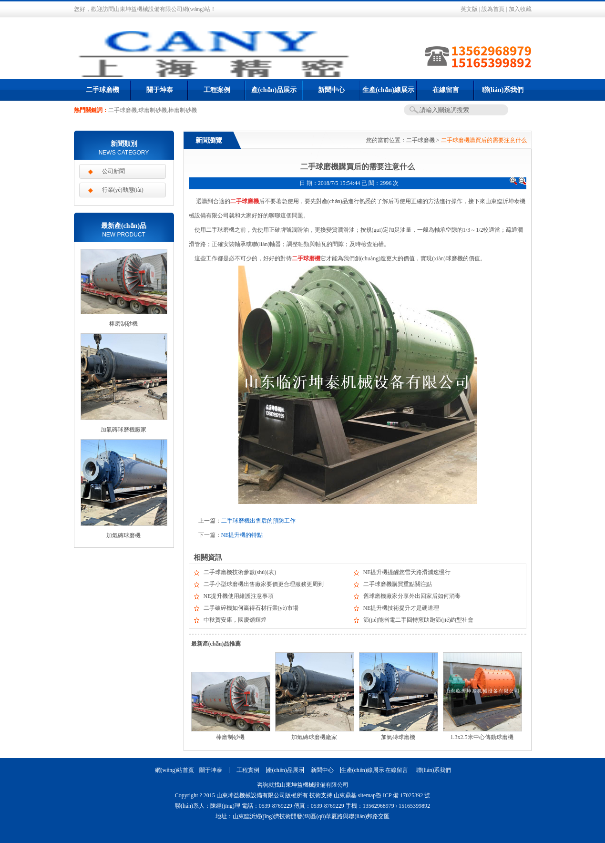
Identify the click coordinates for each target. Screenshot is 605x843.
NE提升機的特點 (242, 535)
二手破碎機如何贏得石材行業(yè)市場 (251, 608)
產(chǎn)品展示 (274, 89)
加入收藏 (520, 9)
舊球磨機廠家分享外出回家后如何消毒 (412, 596)
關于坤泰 (159, 89)
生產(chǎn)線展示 (388, 89)
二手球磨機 (102, 89)
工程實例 (247, 770)
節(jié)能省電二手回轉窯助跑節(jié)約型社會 (418, 620)
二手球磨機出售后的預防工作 (258, 520)
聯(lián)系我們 (503, 89)
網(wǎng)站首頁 (173, 770)
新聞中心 (331, 89)
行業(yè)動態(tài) (123, 189)
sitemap (367, 795)
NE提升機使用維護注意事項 (239, 596)
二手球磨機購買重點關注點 (397, 584)
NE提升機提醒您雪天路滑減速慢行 (407, 572)
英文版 (469, 9)
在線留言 (445, 89)
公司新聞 (113, 171)
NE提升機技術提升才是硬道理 (401, 608)
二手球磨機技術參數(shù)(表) (240, 572)
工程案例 (217, 89)
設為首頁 (493, 9)
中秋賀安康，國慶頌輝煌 (235, 620)
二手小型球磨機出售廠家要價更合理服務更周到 (264, 584)
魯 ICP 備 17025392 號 (403, 795)
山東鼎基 (345, 795)
